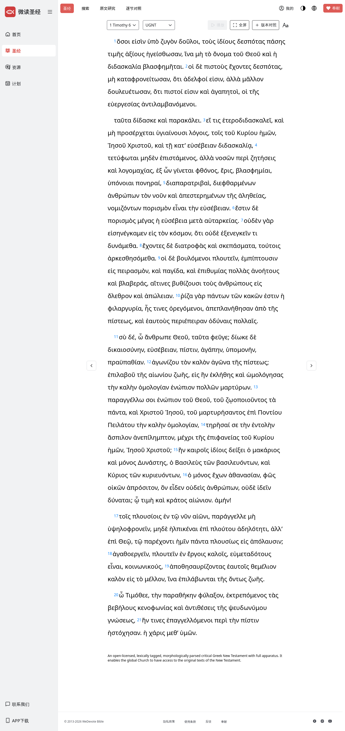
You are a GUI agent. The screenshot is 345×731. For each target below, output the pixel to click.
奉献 (333, 8)
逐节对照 (133, 8)
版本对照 (267, 25)
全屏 (241, 25)
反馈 (212, 721)
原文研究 (107, 8)
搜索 (85, 8)
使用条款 (194, 722)
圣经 (67, 8)
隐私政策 (172, 721)
